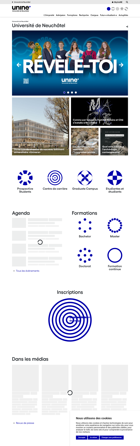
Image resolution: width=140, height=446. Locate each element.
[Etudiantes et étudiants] (114, 178)
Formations (72, 15)
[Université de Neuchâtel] (21, 9)
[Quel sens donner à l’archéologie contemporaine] (114, 141)
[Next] (121, 65)
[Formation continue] (114, 256)
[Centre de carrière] (55, 178)
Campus (94, 15)
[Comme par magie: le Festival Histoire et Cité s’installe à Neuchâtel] (99, 111)
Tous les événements (27, 270)
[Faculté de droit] (121, 9)
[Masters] (114, 226)
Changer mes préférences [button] (112, 437)
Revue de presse (25, 423)
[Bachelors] (85, 226)
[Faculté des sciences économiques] (126, 9)
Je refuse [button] (93, 437)
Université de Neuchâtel (21, 2)
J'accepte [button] (81, 437)
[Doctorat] (85, 256)
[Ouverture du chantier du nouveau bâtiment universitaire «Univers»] (40, 126)
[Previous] (19, 65)
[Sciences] (117, 9)
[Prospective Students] (25, 178)
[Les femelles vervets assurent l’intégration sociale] (85, 141)
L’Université (49, 15)
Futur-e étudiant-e (108, 15)
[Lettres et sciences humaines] (112, 9)
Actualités (123, 15)
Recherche (84, 15)
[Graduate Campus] (85, 178)
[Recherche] (127, 2)
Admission (60, 15)
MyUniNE (117, 2)
